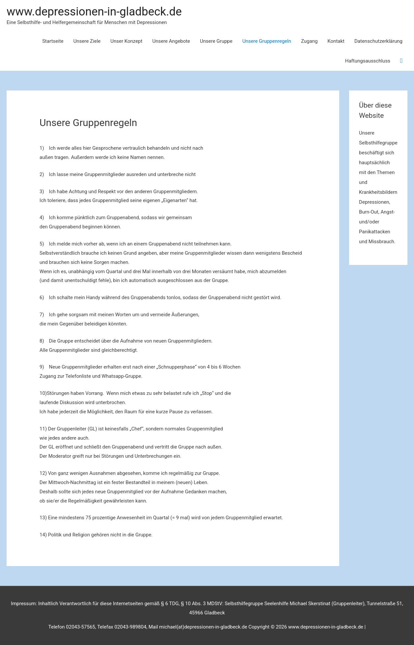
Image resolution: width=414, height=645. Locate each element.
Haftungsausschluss (367, 61)
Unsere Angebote (171, 41)
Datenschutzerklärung (378, 41)
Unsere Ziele (87, 41)
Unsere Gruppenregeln (266, 41)
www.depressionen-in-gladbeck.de (94, 11)
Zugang (309, 41)
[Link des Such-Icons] (401, 61)
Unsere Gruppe (216, 41)
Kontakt (336, 41)
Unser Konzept (126, 41)
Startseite (53, 41)
